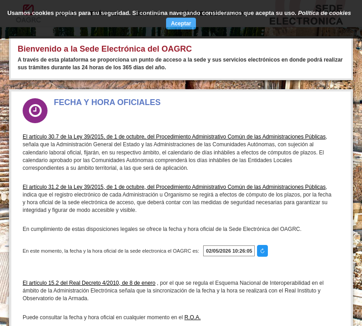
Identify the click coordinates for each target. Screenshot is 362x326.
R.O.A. (193, 317)
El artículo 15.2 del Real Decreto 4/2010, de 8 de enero (89, 283)
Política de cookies (324, 13)
